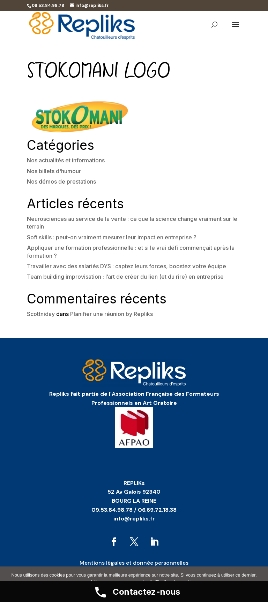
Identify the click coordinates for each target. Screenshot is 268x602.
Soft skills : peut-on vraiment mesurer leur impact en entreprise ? (111, 237)
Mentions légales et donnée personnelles (134, 562)
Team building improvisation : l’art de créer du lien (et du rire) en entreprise (125, 276)
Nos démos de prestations (61, 181)
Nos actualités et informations (66, 160)
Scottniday (41, 313)
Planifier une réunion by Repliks (111, 313)
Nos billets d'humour (54, 171)
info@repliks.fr (134, 518)
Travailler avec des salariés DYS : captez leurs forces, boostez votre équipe (126, 266)
